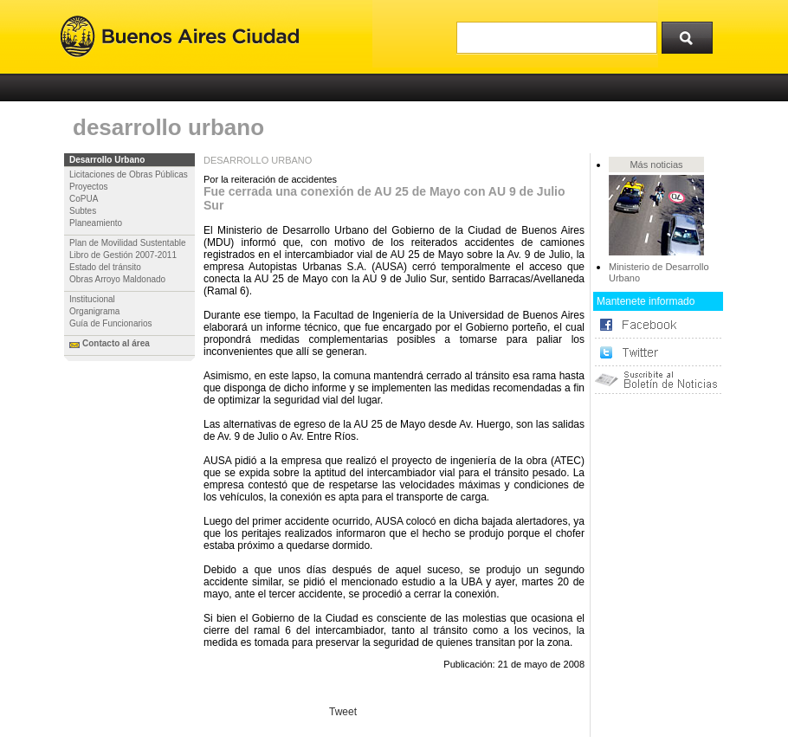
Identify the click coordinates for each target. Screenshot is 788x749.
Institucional (92, 299)
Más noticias (656, 164)
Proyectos (88, 186)
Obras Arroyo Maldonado (117, 279)
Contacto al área (116, 343)
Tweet (343, 712)
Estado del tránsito (105, 267)
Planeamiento (95, 223)
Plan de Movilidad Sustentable (127, 243)
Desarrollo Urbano (107, 160)
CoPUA (83, 198)
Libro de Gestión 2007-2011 (123, 255)
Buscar (692, 34)
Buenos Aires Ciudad (180, 37)
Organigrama (94, 311)
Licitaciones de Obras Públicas (128, 174)
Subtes (82, 211)
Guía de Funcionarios (110, 323)
